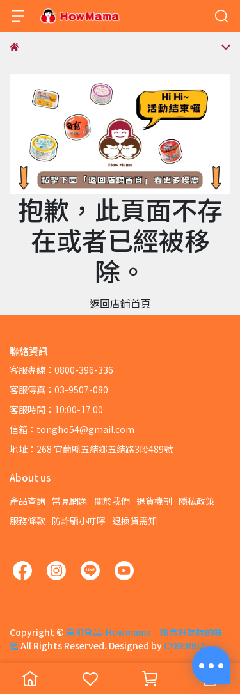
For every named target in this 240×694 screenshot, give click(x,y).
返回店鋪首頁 (120, 303)
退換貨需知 (134, 520)
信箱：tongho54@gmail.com (72, 429)
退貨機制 (154, 500)
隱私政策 (196, 500)
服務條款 (27, 520)
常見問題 (70, 500)
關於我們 (112, 500)
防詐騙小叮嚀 (79, 520)
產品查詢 (27, 500)
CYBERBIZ (184, 645)
